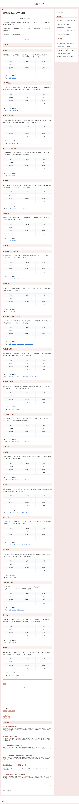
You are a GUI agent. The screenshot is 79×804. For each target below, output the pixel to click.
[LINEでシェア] (11, 711)
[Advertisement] (27, 696)
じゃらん (14, 78)
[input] (66, 12)
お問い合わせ (74, 800)
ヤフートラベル (21, 208)
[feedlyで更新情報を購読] (6, 717)
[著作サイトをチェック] (4, 717)
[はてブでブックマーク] (9, 711)
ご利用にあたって (67, 800)
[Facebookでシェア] (6, 711)
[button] (13, 711)
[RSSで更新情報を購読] (9, 717)
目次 (26, 39)
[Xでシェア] (4, 711)
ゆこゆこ (14, 376)
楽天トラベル (17, 110)
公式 (10, 78)
